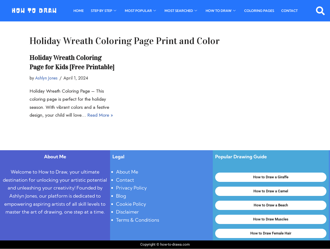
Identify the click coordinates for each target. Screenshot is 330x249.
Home (78, 11)
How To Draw (221, 11)
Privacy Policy (131, 188)
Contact (289, 11)
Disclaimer (127, 212)
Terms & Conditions (138, 221)
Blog (121, 196)
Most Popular (140, 11)
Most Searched (181, 11)
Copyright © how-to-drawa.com (165, 245)
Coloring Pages (259, 11)
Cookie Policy (131, 204)
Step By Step (103, 11)
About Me (127, 172)
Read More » (101, 115)
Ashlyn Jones (46, 78)
